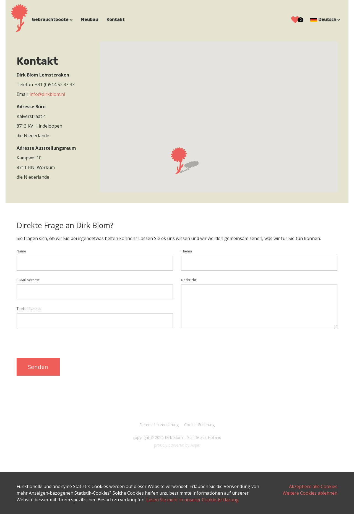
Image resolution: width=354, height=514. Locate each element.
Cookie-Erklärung (199, 424)
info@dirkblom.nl (47, 94)
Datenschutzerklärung (159, 424)
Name (21, 251)
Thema (186, 251)
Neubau (89, 19)
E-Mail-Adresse (28, 280)
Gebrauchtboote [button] (51, 19)
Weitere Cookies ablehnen (310, 493)
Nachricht (188, 280)
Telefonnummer (29, 308)
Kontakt (115, 19)
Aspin (195, 445)
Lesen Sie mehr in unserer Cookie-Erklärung (192, 500)
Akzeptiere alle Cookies (313, 486)
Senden (38, 367)
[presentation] (59, 343)
